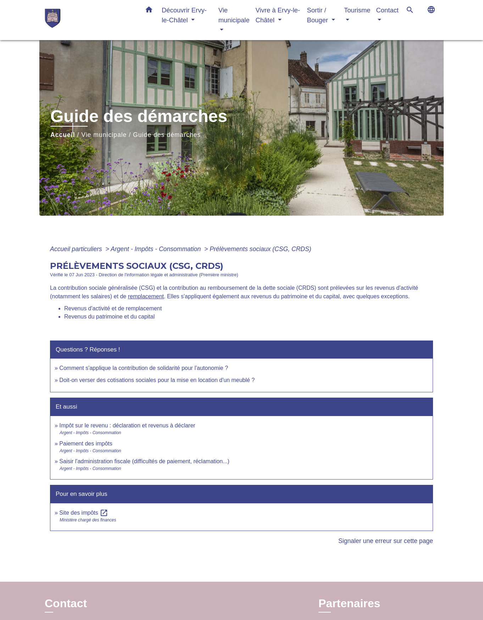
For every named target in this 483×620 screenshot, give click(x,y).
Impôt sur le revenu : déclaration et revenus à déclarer (127, 425)
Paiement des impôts (85, 444)
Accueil (62, 134)
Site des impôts (83, 513)
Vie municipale (104, 134)
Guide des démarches (167, 134)
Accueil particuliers (77, 249)
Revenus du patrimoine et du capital (109, 317)
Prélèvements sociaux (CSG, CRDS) (260, 249)
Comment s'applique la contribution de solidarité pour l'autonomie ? (143, 368)
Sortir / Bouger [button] (318, 15)
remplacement (146, 296)
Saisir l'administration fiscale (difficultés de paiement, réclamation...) (144, 461)
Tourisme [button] (357, 10)
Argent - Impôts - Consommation (156, 249)
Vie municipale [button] (234, 15)
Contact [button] (387, 10)
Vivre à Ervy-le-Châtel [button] (278, 15)
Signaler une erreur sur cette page (385, 540)
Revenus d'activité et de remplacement (113, 308)
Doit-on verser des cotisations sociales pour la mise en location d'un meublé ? (157, 380)
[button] (149, 11)
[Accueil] (89, 20)
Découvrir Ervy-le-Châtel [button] (184, 15)
